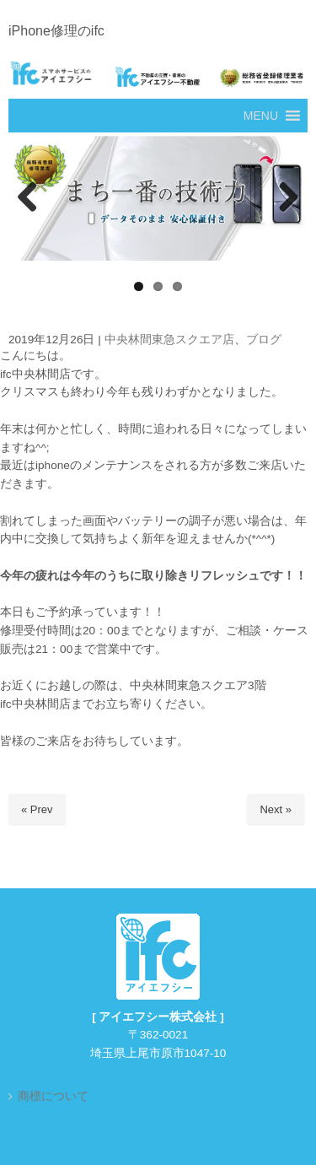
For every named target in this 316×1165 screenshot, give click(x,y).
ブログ (263, 339)
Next (286, 198)
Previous (29, 198)
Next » (276, 809)
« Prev (37, 809)
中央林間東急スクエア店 (169, 339)
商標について (53, 1096)
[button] (261, 115)
